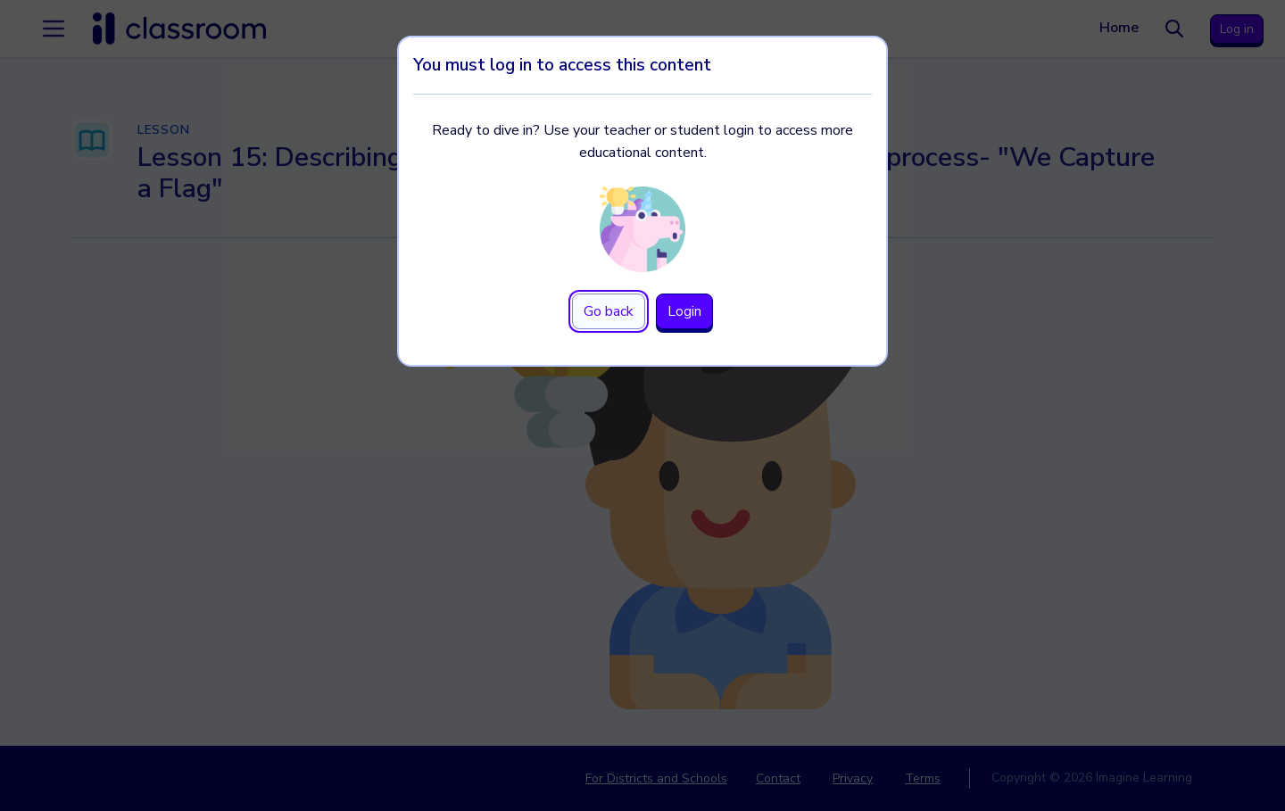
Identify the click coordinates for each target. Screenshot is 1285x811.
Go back (609, 311)
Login (684, 311)
